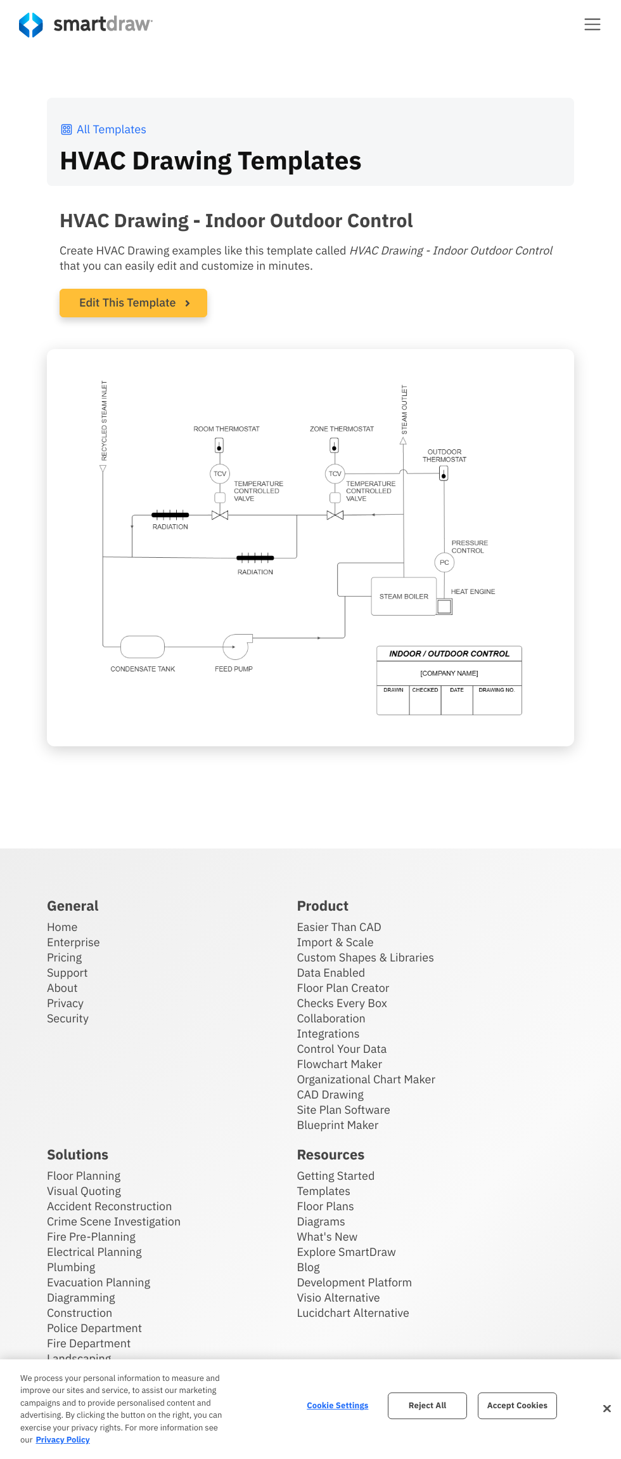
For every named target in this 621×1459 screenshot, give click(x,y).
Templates (323, 1190)
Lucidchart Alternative (353, 1312)
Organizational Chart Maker (366, 1078)
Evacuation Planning (98, 1281)
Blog (308, 1266)
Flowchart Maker (339, 1063)
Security (68, 1017)
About (62, 987)
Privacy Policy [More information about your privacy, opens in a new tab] (62, 1439)
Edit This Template (127, 302)
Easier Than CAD (339, 926)
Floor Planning (83, 1175)
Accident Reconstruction (109, 1205)
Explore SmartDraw (346, 1251)
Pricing (64, 956)
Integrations (328, 1033)
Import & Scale (335, 941)
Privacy (65, 1002)
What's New (327, 1236)
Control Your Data (342, 1048)
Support (67, 972)
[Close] (607, 1409)
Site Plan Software (343, 1109)
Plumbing (71, 1266)
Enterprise (73, 941)
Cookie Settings (337, 1406)
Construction (79, 1312)
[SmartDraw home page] (86, 25)
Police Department (94, 1327)
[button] (592, 24)
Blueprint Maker (337, 1124)
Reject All (428, 1406)
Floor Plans (325, 1205)
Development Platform (354, 1281)
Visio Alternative (338, 1297)
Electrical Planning (94, 1251)
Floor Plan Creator (343, 987)
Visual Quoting (84, 1190)
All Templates (103, 129)
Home (62, 926)
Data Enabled (331, 972)
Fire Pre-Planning (91, 1236)
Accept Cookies (517, 1406)
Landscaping (79, 1357)
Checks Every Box (342, 1002)
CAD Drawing (330, 1093)
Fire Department (89, 1342)
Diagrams (321, 1220)
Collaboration (331, 1017)
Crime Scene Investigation (114, 1220)
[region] (310, 1409)
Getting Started (336, 1175)
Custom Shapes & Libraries (365, 956)
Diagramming (81, 1297)
